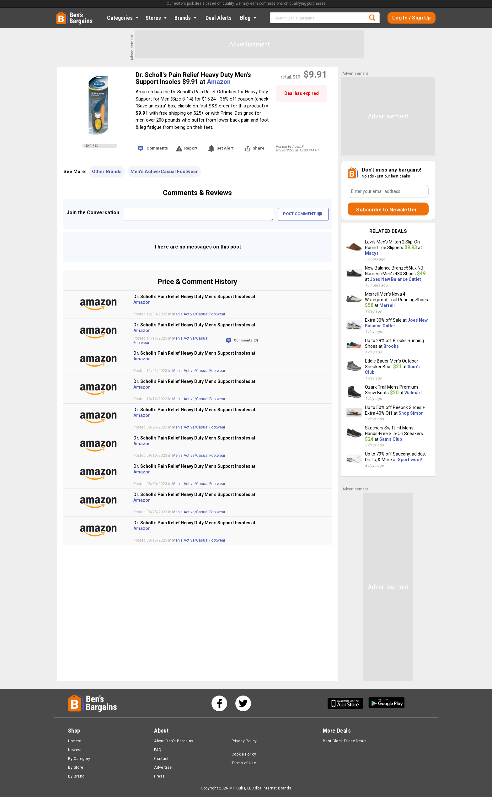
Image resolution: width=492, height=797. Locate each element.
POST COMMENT (302, 213)
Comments (157, 148)
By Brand (76, 776)
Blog (248, 18)
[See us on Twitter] (243, 703)
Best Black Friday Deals (345, 741)
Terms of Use (244, 763)
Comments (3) (246, 340)
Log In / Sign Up (411, 17)
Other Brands (106, 171)
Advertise (163, 767)
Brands (186, 18)
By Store (75, 767)
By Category (79, 758)
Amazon (219, 81)
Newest (75, 750)
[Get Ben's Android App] (386, 703)
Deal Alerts (219, 18)
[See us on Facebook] (219, 703)
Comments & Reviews (197, 193)
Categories (123, 18)
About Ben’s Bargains (173, 741)
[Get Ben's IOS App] (348, 703)
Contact (161, 758)
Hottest (75, 741)
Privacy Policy (244, 741)
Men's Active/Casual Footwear (164, 171)
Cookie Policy (244, 754)
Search (372, 17)
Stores (157, 18)
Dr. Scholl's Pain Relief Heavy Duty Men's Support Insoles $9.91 (193, 78)
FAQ (157, 750)
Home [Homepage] (60, 14)
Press (159, 776)
